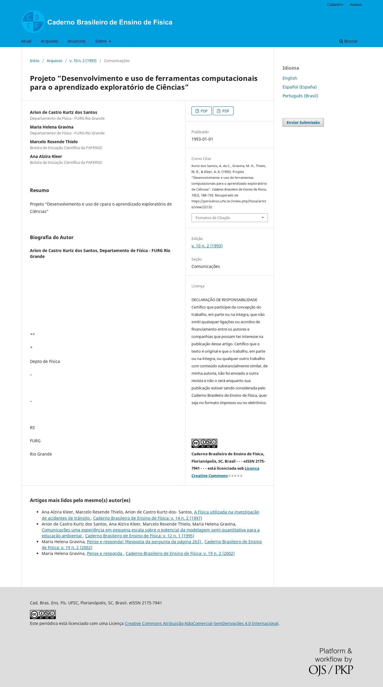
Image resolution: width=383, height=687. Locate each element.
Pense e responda (105, 553)
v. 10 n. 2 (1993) (83, 60)
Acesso (356, 4)
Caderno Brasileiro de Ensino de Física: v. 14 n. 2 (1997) (147, 518)
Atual (26, 41)
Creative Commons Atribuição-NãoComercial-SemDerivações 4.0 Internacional (201, 623)
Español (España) (300, 87)
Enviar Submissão (303, 122)
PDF (204, 111)
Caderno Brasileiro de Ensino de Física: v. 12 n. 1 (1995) (139, 535)
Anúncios (77, 41)
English (290, 78)
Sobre (101, 41)
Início (34, 60)
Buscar (348, 41)
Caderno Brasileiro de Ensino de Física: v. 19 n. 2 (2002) (180, 553)
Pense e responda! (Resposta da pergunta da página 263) (144, 541)
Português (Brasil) (300, 96)
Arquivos (49, 41)
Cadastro (335, 4)
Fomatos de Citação (213, 217)
